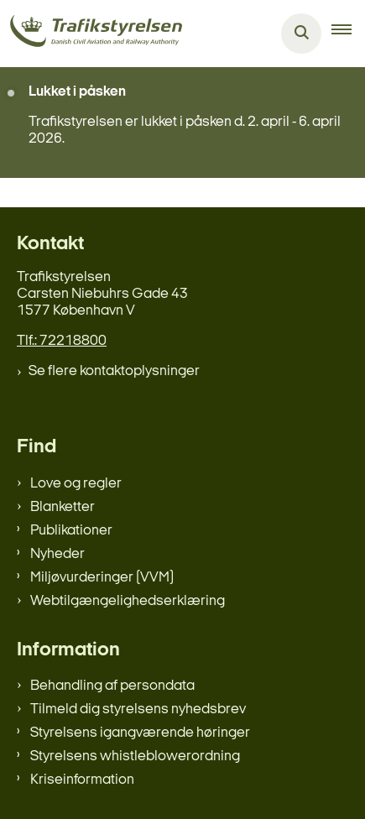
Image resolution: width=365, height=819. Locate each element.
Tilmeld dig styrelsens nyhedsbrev (138, 709)
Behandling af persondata (112, 686)
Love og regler (76, 484)
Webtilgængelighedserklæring (127, 601)
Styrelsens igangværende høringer (140, 733)
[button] (348, 33)
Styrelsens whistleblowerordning (135, 756)
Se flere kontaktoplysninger (114, 371)
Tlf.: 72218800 (62, 341)
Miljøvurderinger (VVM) (102, 578)
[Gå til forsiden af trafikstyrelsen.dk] (91, 34)
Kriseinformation (82, 780)
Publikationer (71, 531)
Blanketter (62, 507)
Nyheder (57, 554)
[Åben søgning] (301, 33)
